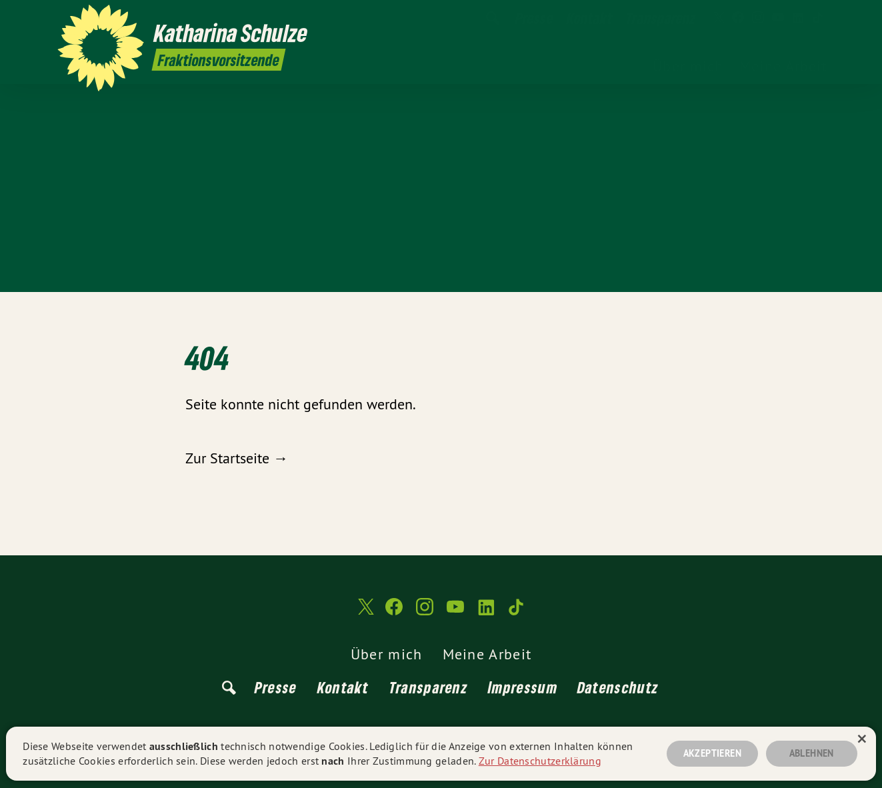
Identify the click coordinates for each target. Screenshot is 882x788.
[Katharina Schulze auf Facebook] (738, 18)
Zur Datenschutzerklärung (540, 760)
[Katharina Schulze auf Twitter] (718, 18)
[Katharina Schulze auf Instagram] (758, 18)
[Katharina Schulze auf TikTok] (818, 18)
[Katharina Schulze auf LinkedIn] (798, 18)
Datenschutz (618, 687)
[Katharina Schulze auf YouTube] (778, 18)
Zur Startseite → (236, 458)
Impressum (522, 687)
